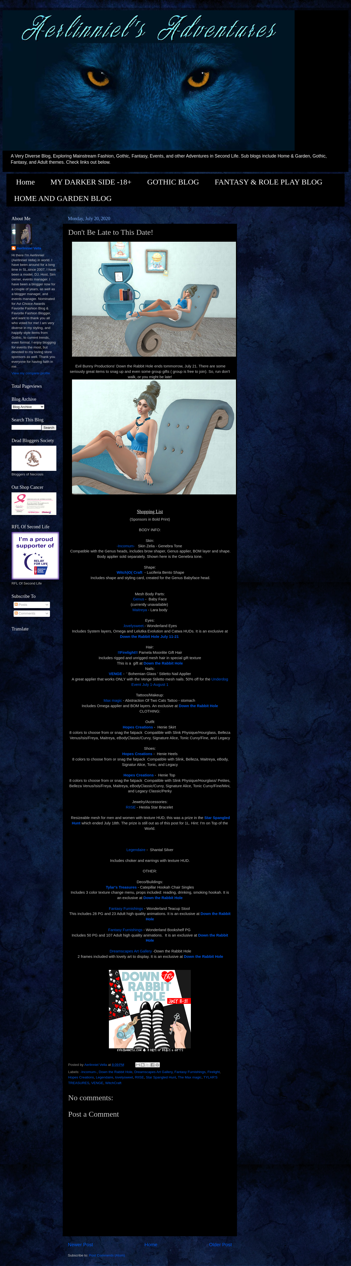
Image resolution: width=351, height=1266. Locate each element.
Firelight (214, 1072)
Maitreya (139, 610)
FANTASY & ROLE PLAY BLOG (268, 182)
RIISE (131, 807)
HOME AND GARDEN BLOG (63, 198)
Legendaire (135, 850)
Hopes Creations (81, 1077)
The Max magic (189, 1077)
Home (25, 182)
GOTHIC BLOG (173, 182)
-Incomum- (126, 546)
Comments (25, 613)
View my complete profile (31, 373)
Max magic (113, 700)
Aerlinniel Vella (29, 248)
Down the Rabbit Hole (115, 1072)
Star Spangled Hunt (161, 1077)
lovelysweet (124, 1077)
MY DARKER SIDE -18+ (91, 182)
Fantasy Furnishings (126, 909)
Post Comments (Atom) (107, 1255)
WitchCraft (113, 1083)
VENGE (97, 1083)
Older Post (220, 1244)
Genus (138, 599)
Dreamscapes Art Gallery (131, 951)
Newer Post (80, 1244)
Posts (21, 605)
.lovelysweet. (134, 626)
